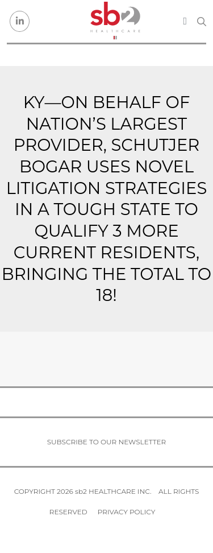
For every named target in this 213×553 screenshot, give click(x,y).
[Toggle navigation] (184, 21)
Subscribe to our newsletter (106, 442)
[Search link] (201, 21)
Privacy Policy (126, 511)
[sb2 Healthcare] (114, 21)
